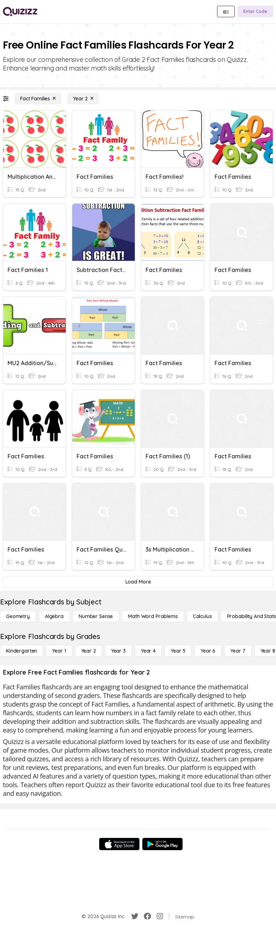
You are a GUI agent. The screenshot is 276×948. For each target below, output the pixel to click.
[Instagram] (160, 916)
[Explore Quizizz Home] (20, 11)
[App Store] (119, 844)
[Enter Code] (255, 11)
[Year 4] (148, 651)
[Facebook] (147, 916)
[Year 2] (83, 98)
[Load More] (138, 582)
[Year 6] (207, 651)
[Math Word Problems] (153, 616)
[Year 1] (59, 651)
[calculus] (202, 616)
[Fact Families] (37, 98)
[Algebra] (54, 616)
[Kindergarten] (21, 651)
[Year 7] (237, 651)
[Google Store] (162, 844)
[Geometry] (18, 616)
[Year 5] (178, 651)
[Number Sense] (96, 616)
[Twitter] (134, 916)
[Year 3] (118, 651)
